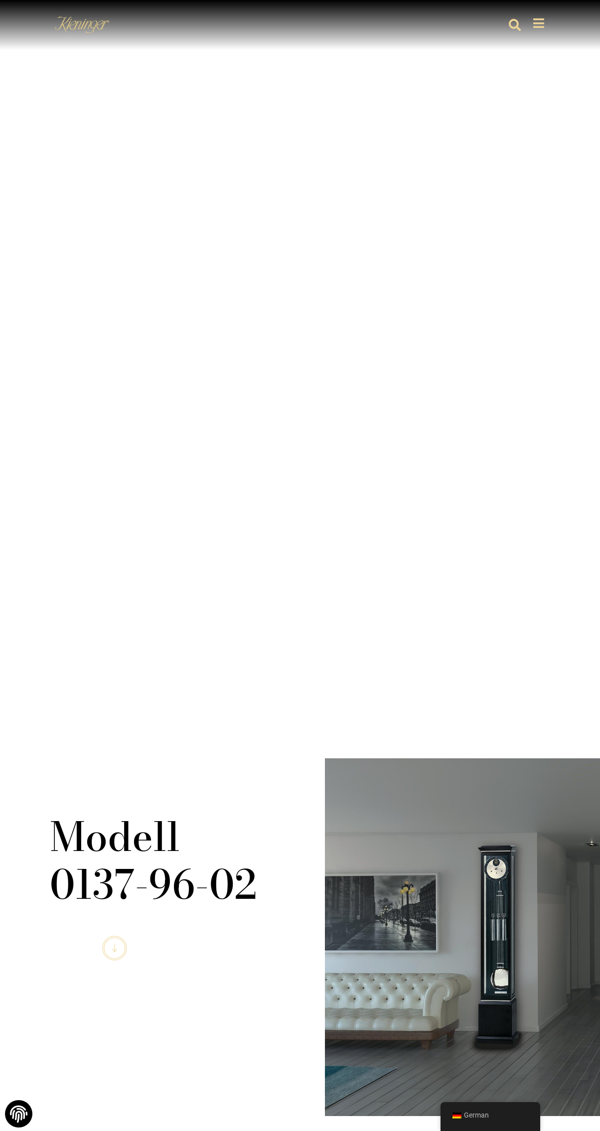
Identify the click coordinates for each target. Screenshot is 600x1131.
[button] (515, 25)
